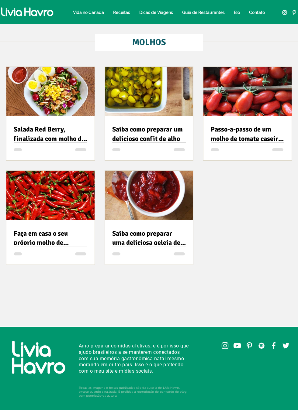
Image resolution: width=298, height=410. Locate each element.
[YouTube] (237, 345)
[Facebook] (273, 345)
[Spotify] (261, 345)
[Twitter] (285, 345)
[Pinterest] (294, 12)
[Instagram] (285, 12)
